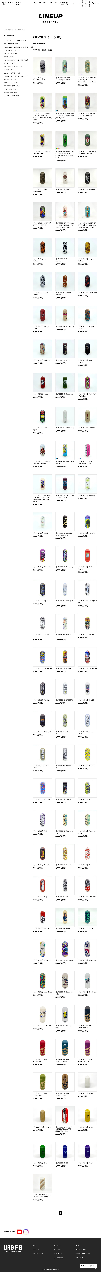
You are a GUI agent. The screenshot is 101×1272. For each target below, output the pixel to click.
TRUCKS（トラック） (10, 63)
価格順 (50, 50)
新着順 (44, 50)
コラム (77, 1246)
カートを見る (58, 1249)
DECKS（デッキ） (22, 30)
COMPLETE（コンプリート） (12, 50)
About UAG (36, 1249)
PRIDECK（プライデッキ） (12, 53)
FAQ (34, 3)
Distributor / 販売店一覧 (64, 3)
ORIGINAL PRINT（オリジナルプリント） (16, 76)
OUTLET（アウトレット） (11, 96)
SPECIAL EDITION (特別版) (11, 44)
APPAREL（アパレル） (10, 92)
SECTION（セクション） (11, 79)
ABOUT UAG (19, 3)
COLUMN (42, 3)
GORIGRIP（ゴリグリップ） (12, 73)
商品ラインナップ (12, 30)
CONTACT (53, 3)
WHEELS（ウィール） (10, 70)
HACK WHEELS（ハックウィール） (14, 66)
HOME (10, 3)
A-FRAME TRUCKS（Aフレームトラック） (16, 60)
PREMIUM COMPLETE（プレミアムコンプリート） (19, 47)
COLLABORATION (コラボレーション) (15, 40)
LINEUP (27, 3)
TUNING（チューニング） (11, 83)
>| (69, 1213)
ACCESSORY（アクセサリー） (13, 86)
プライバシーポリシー (82, 1249)
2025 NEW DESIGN (39, 43)
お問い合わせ (79, 1258)
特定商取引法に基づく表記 (83, 1254)
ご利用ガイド (58, 1254)
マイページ (86, 3)
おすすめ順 (36, 50)
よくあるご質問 (58, 1258)
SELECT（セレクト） (10, 89)
